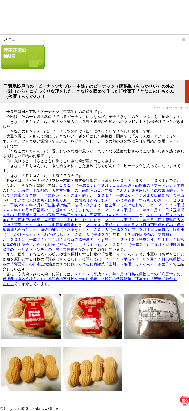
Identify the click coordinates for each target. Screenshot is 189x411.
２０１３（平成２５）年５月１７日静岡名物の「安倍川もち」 (127, 235)
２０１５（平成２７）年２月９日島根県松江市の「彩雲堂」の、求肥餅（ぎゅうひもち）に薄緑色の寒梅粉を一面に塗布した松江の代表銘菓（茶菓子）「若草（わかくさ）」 (93, 279)
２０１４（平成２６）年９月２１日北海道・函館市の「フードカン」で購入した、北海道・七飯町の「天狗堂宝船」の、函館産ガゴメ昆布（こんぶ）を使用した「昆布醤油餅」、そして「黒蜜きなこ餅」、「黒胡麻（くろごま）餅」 (93, 190)
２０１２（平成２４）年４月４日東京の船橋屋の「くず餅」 (61, 240)
